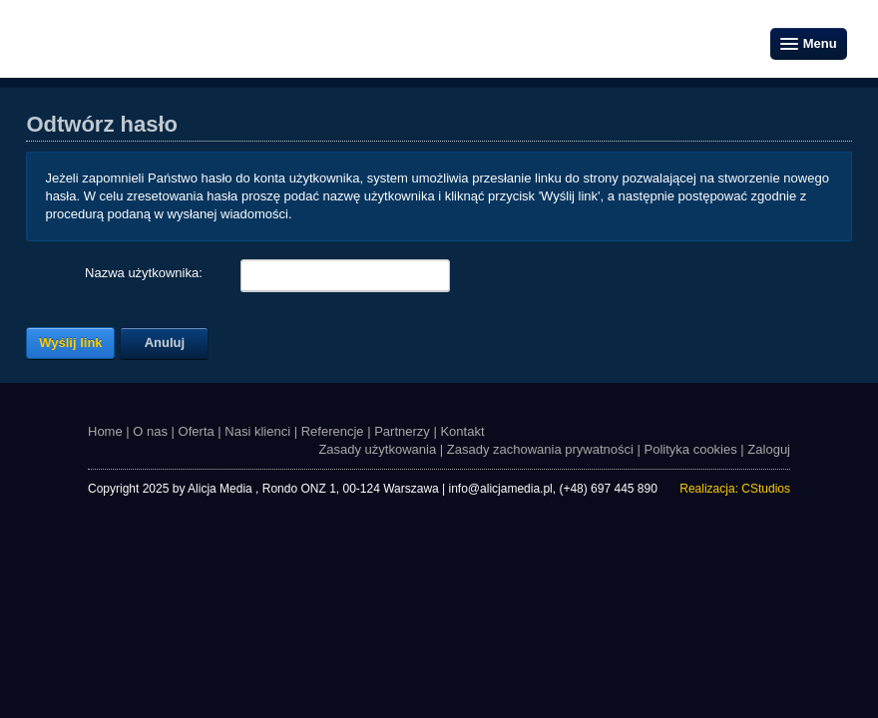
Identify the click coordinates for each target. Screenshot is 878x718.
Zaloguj (768, 449)
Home (105, 431)
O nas (150, 431)
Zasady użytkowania (377, 449)
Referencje (332, 431)
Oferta (197, 431)
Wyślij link (70, 342)
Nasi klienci (257, 431)
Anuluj (165, 342)
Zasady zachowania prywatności (540, 449)
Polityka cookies (691, 449)
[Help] (215, 273)
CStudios (765, 489)
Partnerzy (402, 431)
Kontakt (462, 431)
